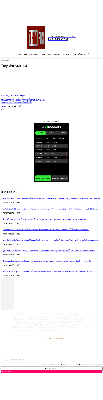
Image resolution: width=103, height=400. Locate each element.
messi (3, 106)
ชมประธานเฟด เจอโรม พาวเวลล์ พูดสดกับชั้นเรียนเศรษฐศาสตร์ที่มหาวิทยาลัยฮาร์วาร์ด (23, 101)
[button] (89, 54)
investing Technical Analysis (13, 95)
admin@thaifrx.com (56, 338)
